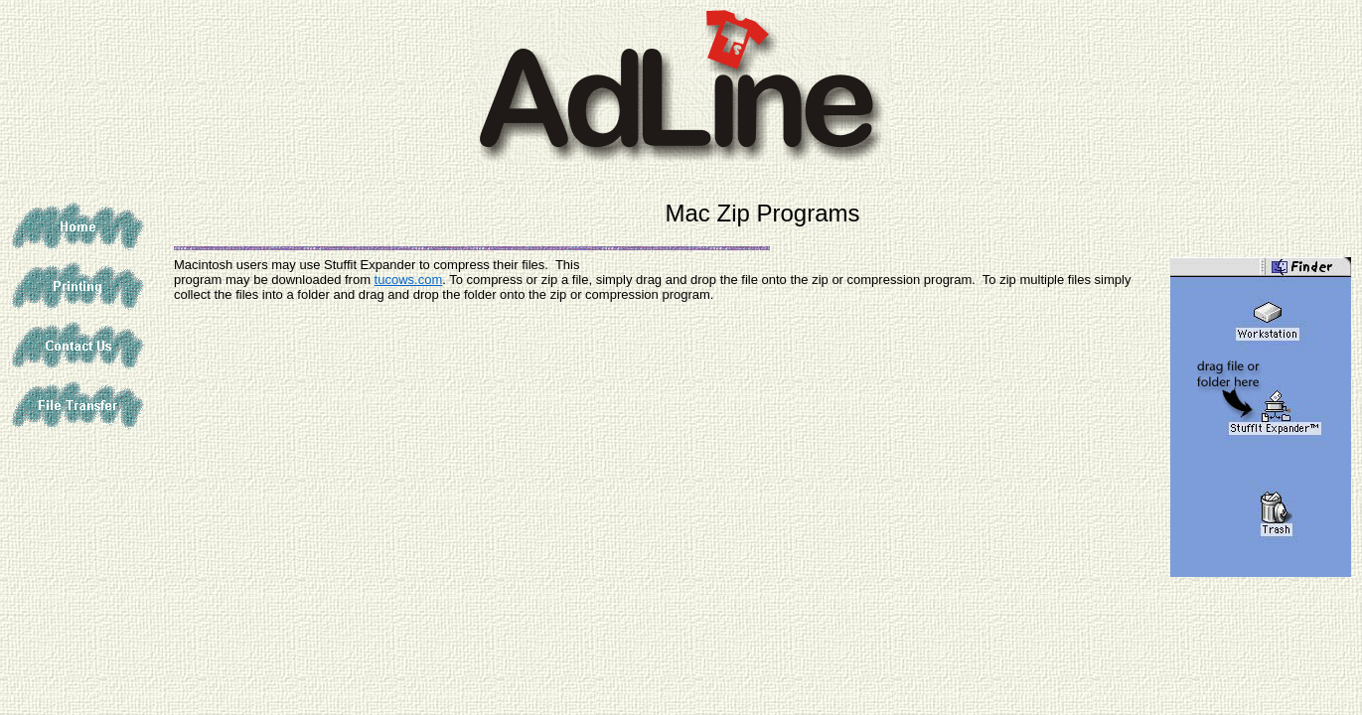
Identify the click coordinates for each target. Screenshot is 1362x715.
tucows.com (409, 279)
